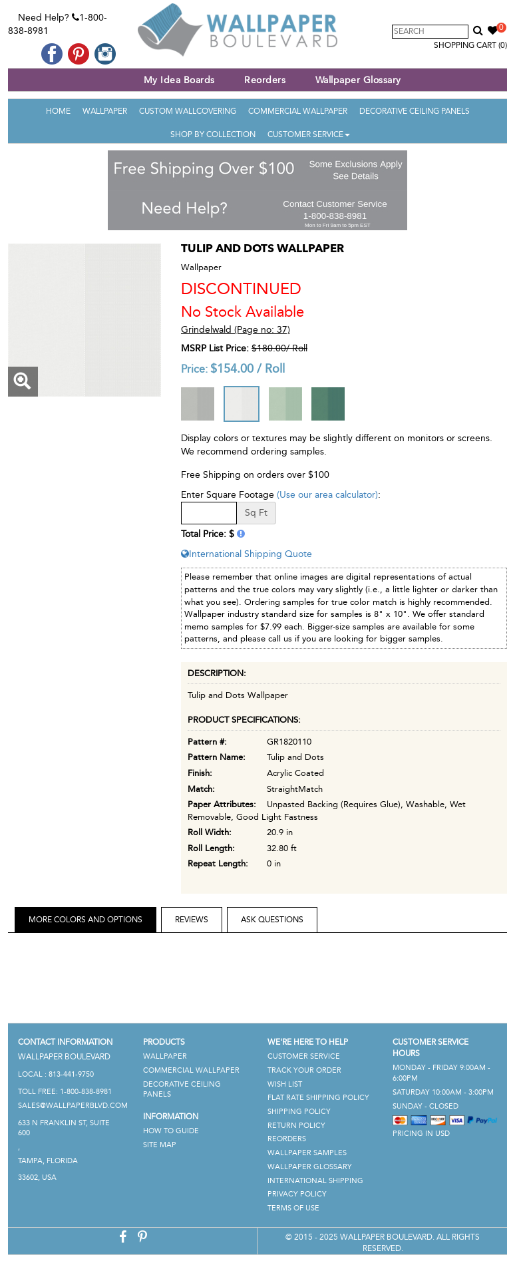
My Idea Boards (179, 80)
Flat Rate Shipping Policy (318, 1097)
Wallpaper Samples (307, 1153)
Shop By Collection (213, 134)
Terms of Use (293, 1208)
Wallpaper (105, 111)
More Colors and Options (85, 919)
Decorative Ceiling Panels (414, 111)
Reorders (264, 80)
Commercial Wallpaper (297, 111)
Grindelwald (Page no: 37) (235, 329)
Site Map (159, 1145)
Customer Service (308, 134)
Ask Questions (272, 919)
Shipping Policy (299, 1111)
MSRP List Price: (215, 348)
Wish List (284, 1084)
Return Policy (296, 1125)
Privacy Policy (297, 1194)
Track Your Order (304, 1070)
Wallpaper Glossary (358, 80)
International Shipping (315, 1180)
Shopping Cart (470, 45)
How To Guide (171, 1131)
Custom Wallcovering (187, 111)
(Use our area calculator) (327, 494)
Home (58, 111)
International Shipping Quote (246, 554)
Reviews (191, 919)
